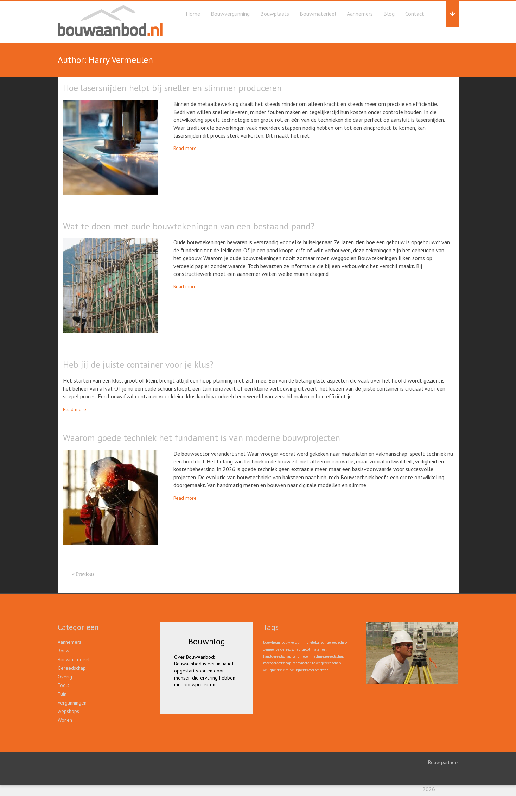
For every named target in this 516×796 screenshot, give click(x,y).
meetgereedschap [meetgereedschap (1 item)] (277, 663)
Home (193, 13)
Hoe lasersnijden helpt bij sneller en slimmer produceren (172, 88)
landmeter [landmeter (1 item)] (301, 656)
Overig (65, 677)
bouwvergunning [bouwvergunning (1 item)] (295, 642)
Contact (414, 13)
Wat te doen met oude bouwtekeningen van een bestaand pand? (188, 226)
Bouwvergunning (230, 13)
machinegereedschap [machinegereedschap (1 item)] (327, 656)
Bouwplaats (274, 13)
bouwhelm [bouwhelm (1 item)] (271, 642)
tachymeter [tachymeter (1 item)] (302, 663)
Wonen (65, 720)
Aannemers (360, 13)
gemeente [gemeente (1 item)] (271, 649)
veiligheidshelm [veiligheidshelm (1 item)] (276, 670)
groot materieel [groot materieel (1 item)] (314, 649)
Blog (389, 13)
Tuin (62, 694)
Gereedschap (72, 668)
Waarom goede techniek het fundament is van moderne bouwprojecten (201, 437)
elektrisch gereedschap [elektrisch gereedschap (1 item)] (328, 642)
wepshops (68, 711)
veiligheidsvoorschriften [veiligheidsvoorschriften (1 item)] (309, 670)
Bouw (63, 650)
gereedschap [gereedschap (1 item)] (290, 649)
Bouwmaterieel (318, 13)
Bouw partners (443, 762)
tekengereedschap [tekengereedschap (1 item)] (326, 663)
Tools (63, 685)
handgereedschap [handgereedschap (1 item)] (277, 656)
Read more (185, 148)
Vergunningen (72, 703)
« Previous (83, 574)
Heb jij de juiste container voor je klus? (138, 364)
